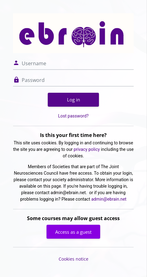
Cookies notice (73, 259)
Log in (73, 99)
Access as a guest (73, 232)
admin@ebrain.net (108, 199)
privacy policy (87, 149)
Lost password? (73, 115)
